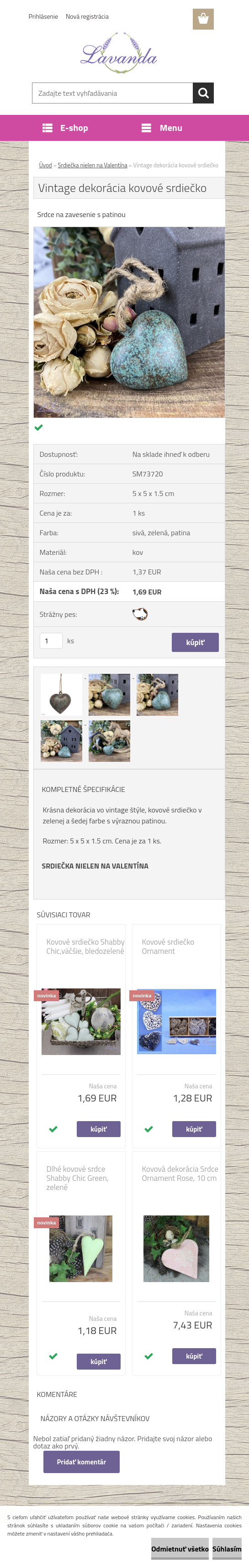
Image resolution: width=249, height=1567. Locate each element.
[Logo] (119, 53)
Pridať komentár (81, 1462)
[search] (203, 93)
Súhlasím (227, 1548)
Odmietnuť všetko (180, 1548)
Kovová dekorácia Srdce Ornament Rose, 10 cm (180, 1173)
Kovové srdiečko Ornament (168, 946)
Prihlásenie (43, 16)
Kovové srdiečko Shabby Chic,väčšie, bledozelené (86, 946)
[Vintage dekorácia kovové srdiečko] (129, 230)
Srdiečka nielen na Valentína (92, 165)
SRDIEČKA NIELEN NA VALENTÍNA (95, 865)
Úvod (45, 165)
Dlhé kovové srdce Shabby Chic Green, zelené (78, 1178)
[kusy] (51, 641)
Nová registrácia (87, 16)
